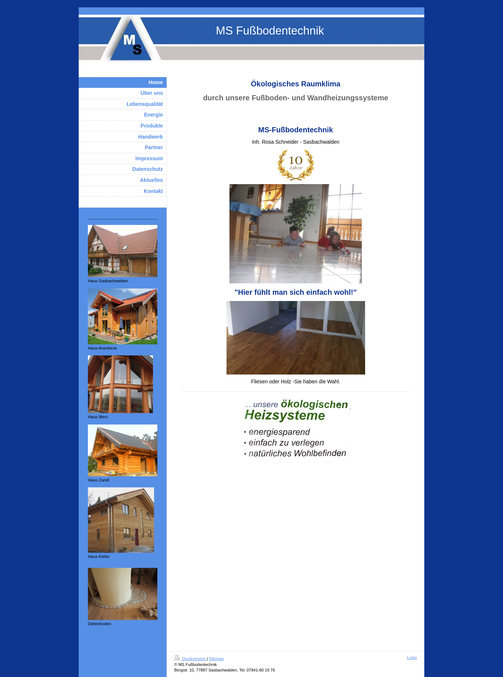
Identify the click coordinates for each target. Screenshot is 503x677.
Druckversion (190, 658)
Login (412, 657)
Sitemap (216, 658)
